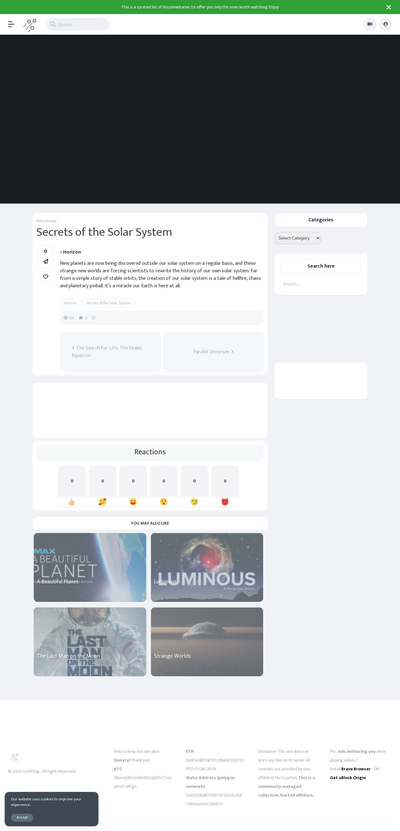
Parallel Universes (213, 352)
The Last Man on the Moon (68, 656)
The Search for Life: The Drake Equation (107, 352)
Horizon (70, 303)
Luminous (165, 582)
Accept (22, 817)
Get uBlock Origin (348, 777)
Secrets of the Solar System (108, 303)
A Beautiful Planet (57, 582)
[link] (45, 276)
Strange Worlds (172, 656)
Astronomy (46, 220)
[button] (14, 24)
